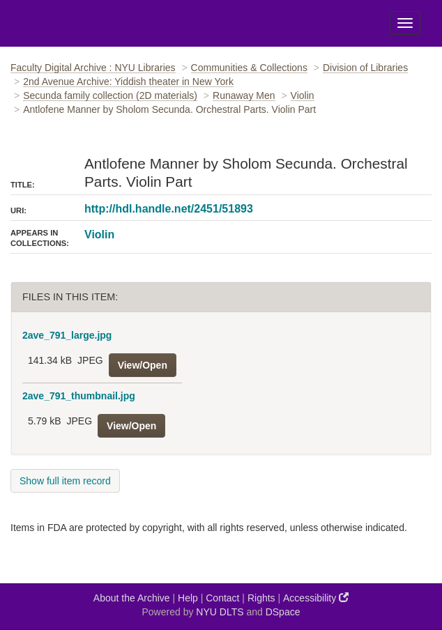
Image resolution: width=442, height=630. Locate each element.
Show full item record (65, 480)
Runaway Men (244, 95)
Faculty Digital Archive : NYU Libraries (93, 67)
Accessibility (316, 598)
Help (188, 598)
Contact (222, 598)
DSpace (283, 611)
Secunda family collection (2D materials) (110, 95)
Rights (261, 598)
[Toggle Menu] (405, 23)
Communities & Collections (249, 67)
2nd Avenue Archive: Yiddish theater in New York (128, 81)
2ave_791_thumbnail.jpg (78, 395)
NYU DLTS (219, 611)
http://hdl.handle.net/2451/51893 (168, 209)
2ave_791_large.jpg (67, 335)
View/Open (142, 365)
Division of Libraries (365, 67)
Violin (302, 95)
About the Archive (131, 598)
